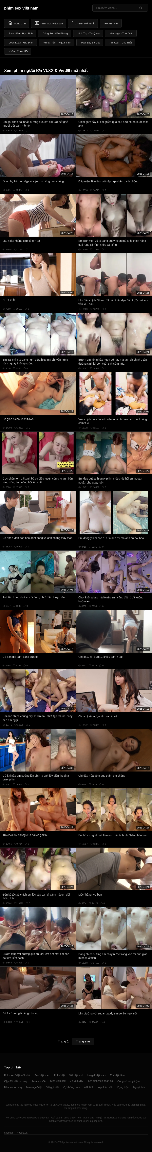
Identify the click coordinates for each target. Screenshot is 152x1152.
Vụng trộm (123, 1087)
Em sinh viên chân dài (100, 1080)
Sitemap (8, 1132)
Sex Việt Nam (42, 1075)
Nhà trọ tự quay (13, 1087)
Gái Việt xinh (76, 1075)
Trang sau (83, 1041)
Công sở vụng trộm (128, 1081)
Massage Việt (34, 1087)
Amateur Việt (38, 1081)
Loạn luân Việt (105, 1087)
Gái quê (88, 1086)
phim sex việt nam (21, 8)
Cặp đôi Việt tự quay (16, 1081)
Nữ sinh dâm (76, 1081)
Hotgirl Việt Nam (96, 1075)
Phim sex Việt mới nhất (17, 1075)
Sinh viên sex (58, 1080)
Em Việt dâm (117, 1075)
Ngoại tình (139, 1087)
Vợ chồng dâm (71, 1087)
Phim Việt (59, 1075)
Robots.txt (22, 1132)
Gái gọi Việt (52, 1087)
